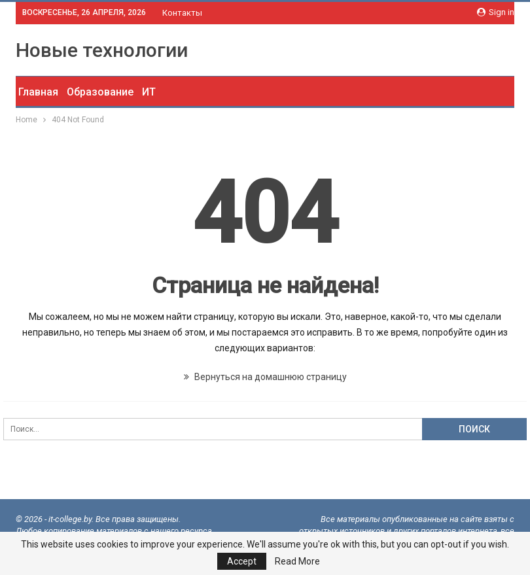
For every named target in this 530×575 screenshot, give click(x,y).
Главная (38, 92)
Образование (100, 92)
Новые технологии (102, 50)
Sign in (495, 12)
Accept (241, 561)
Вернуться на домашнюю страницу (265, 377)
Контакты (182, 13)
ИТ (149, 92)
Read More (297, 561)
